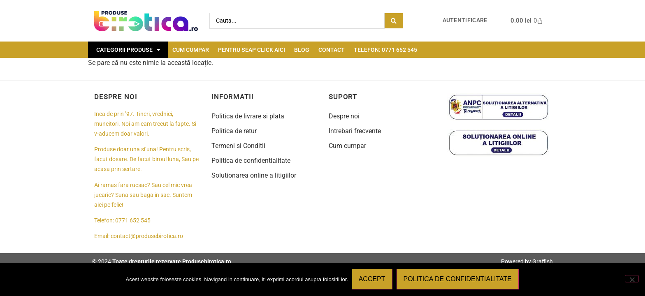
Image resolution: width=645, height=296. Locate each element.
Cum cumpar (190, 49)
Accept (372, 279)
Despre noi (344, 116)
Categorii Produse (128, 50)
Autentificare (465, 20)
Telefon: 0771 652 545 (385, 49)
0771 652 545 (133, 220)
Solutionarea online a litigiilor (253, 175)
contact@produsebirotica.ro (147, 236)
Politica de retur (234, 131)
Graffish (542, 261)
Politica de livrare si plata (247, 116)
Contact (331, 49)
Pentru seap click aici (251, 49)
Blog (301, 49)
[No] (632, 279)
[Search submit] (394, 20)
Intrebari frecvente (355, 131)
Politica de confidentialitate (250, 160)
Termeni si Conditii (238, 146)
